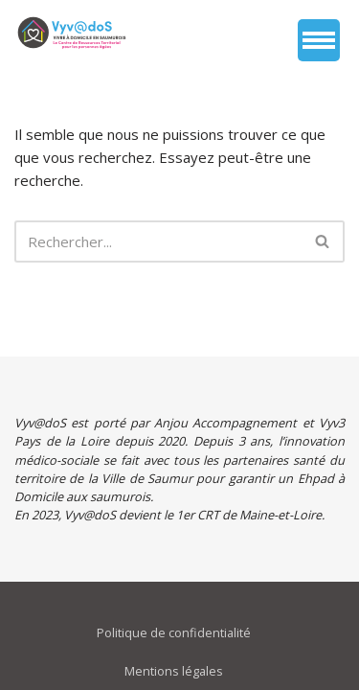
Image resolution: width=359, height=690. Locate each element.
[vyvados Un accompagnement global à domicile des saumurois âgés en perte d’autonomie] (71, 32)
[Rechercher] (158, 241)
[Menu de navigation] (319, 40)
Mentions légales (173, 670)
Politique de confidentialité (174, 632)
